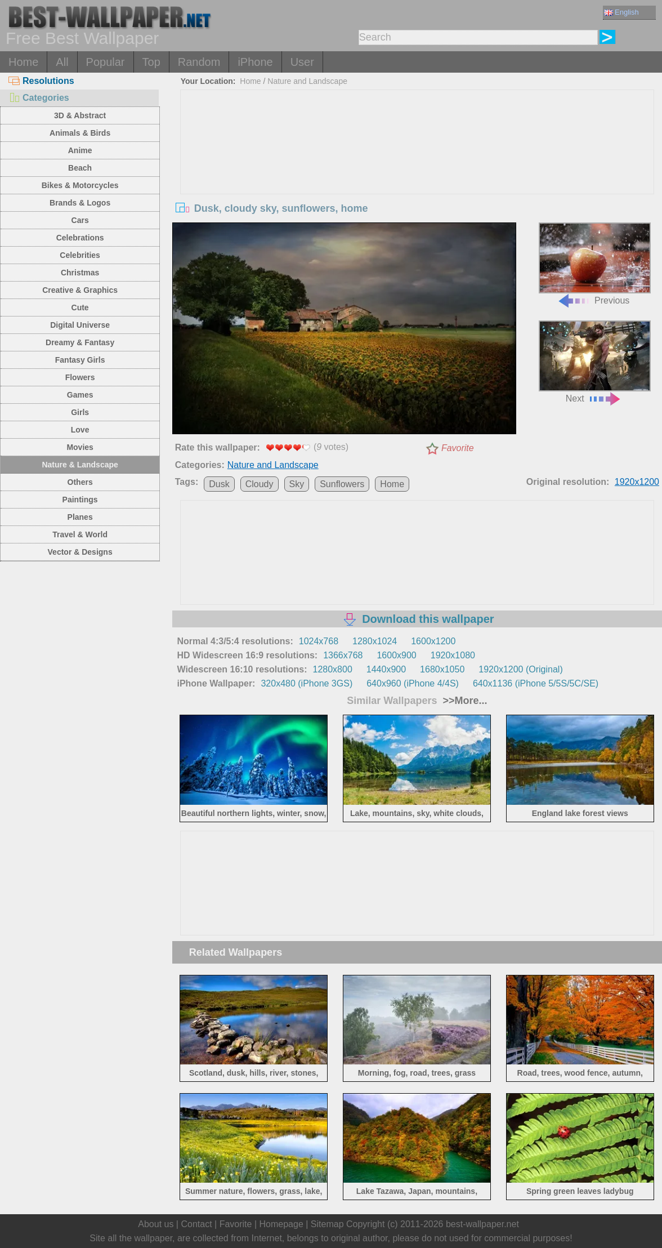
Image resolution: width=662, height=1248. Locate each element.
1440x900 (386, 669)
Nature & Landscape (80, 464)
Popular (105, 62)
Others (80, 482)
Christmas (80, 272)
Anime (80, 150)
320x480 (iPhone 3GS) (306, 683)
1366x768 (343, 655)
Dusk (219, 484)
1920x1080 (453, 655)
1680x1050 (442, 669)
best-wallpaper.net (482, 1224)
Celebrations (80, 237)
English (621, 12)
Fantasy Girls (80, 359)
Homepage (281, 1224)
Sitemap (327, 1224)
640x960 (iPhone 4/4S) (412, 683)
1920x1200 (637, 482)
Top (151, 62)
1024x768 (318, 641)
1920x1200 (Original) (520, 669)
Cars (80, 220)
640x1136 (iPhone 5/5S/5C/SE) (535, 683)
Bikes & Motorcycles (80, 185)
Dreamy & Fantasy (80, 342)
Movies (79, 447)
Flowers (80, 377)
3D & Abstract (80, 115)
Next (595, 361)
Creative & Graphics (80, 290)
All (62, 62)
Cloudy (259, 484)
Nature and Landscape (307, 81)
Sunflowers (342, 484)
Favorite (457, 448)
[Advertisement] (417, 174)
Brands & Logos (80, 202)
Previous (595, 263)
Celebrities (80, 255)
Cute (80, 307)
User (302, 62)
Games (80, 394)
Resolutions (41, 81)
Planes (80, 517)
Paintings (80, 499)
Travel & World (80, 534)
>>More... (463, 700)
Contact (196, 1224)
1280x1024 (374, 641)
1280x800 (332, 669)
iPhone (255, 62)
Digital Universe (80, 324)
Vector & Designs (80, 551)
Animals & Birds (80, 132)
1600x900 (396, 655)
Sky (297, 484)
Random (199, 62)
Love (80, 429)
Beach (80, 167)
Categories (38, 97)
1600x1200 (433, 641)
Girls (80, 412)
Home (23, 62)
